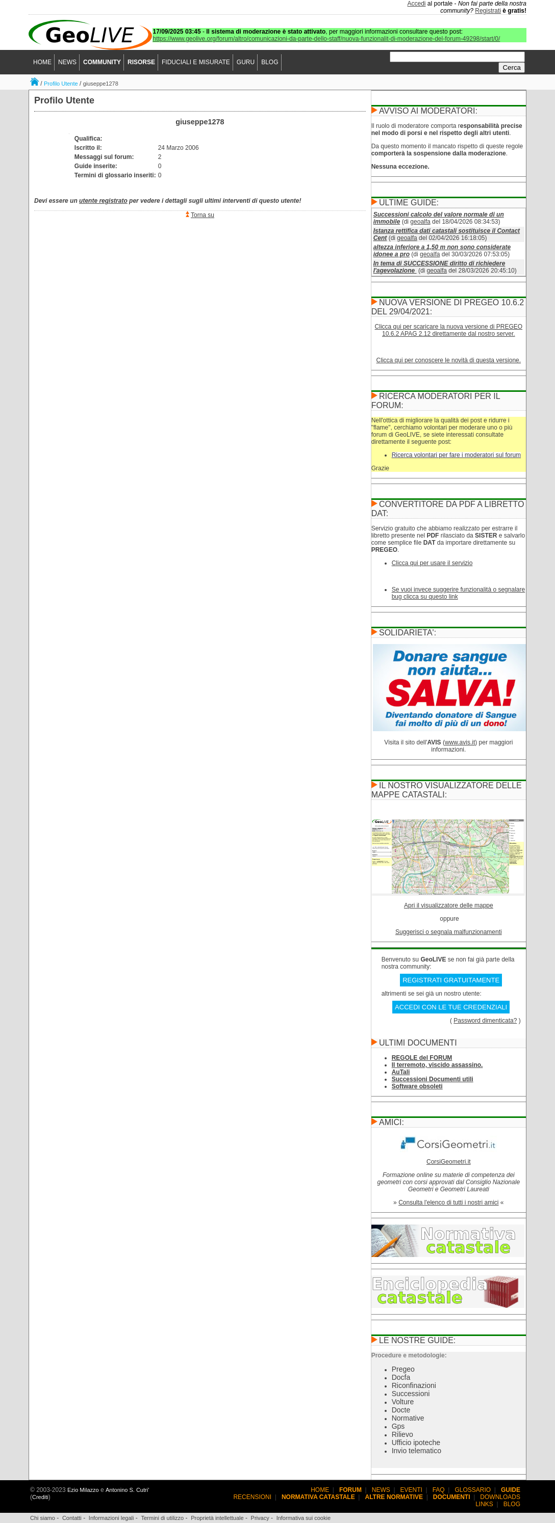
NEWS (67, 62)
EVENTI (411, 1489)
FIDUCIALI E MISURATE (196, 62)
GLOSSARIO (473, 1489)
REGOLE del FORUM (422, 1057)
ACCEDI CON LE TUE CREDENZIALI (451, 1007)
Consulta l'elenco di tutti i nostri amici (448, 1202)
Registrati (488, 10)
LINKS (484, 1504)
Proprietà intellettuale (217, 1518)
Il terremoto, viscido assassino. (437, 1064)
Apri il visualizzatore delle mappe (448, 905)
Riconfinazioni (414, 1385)
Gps (398, 1426)
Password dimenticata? (485, 1020)
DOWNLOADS (500, 1497)
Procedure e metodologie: (409, 1355)
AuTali (401, 1072)
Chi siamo (42, 1518)
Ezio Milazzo (83, 1490)
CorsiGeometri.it (448, 1161)
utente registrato (103, 200)
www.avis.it (460, 742)
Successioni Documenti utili (432, 1079)
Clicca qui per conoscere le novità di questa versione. (448, 360)
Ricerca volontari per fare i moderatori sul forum (456, 455)
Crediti (40, 1497)
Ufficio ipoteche (416, 1442)
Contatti (72, 1518)
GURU (246, 62)
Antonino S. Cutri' (127, 1490)
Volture (403, 1402)
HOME (42, 62)
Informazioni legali (111, 1518)
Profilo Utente (61, 84)
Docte (401, 1410)
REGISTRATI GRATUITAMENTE (450, 980)
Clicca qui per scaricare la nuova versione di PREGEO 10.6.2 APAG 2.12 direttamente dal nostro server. (448, 330)
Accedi (417, 3)
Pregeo (403, 1369)
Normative (408, 1418)
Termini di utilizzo (162, 1518)
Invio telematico (416, 1451)
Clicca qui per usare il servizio (432, 563)
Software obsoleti (417, 1086)
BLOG (269, 62)
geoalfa (420, 221)
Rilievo (402, 1434)
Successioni (411, 1394)
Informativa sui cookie (303, 1518)
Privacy (260, 1518)
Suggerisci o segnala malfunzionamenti (448, 932)
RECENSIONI (252, 1497)
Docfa (401, 1377)
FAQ (439, 1489)
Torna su (202, 215)
